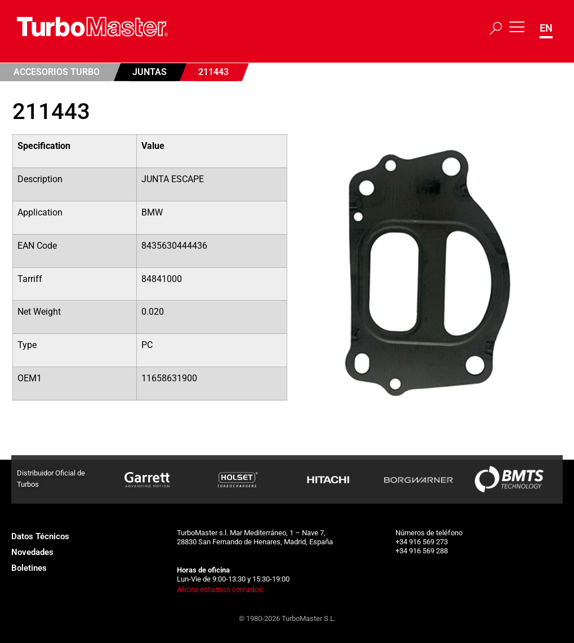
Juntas (149, 72)
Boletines (29, 568)
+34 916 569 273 (421, 542)
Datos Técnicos (40, 536)
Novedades (32, 552)
